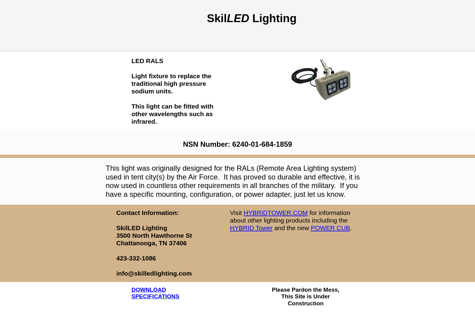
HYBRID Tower (251, 227)
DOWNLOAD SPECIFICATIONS (155, 293)
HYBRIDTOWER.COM (276, 212)
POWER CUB (330, 227)
